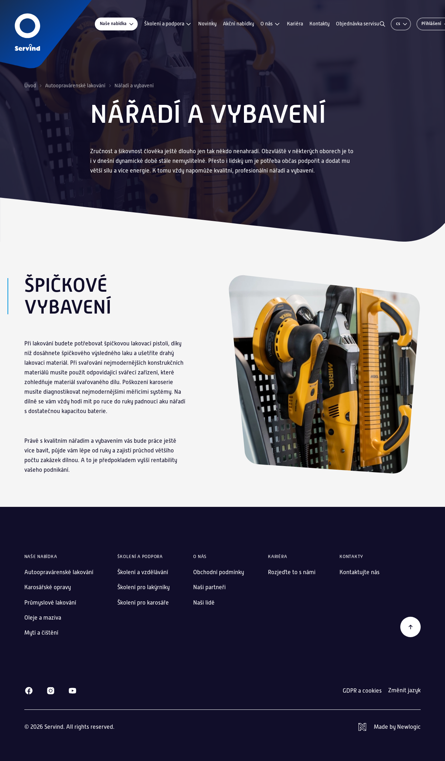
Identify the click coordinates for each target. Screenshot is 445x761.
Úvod (30, 85)
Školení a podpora (168, 24)
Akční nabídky (238, 23)
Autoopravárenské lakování (75, 85)
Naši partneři (209, 587)
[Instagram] (50, 690)
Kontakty (319, 23)
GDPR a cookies (362, 690)
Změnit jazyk (404, 690)
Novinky (207, 23)
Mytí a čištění (41, 632)
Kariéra (295, 23)
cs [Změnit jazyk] (402, 23)
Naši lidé (204, 602)
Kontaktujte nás (359, 572)
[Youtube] (72, 690)
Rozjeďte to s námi (292, 572)
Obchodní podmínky (218, 572)
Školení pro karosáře (143, 602)
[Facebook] (28, 690)
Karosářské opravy (47, 587)
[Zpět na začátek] (410, 627)
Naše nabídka (117, 24)
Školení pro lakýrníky (143, 587)
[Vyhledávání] (382, 24)
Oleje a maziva (42, 617)
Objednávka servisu (357, 23)
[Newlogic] (389, 727)
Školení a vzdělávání (142, 572)
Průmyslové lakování (50, 602)
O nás (270, 24)
